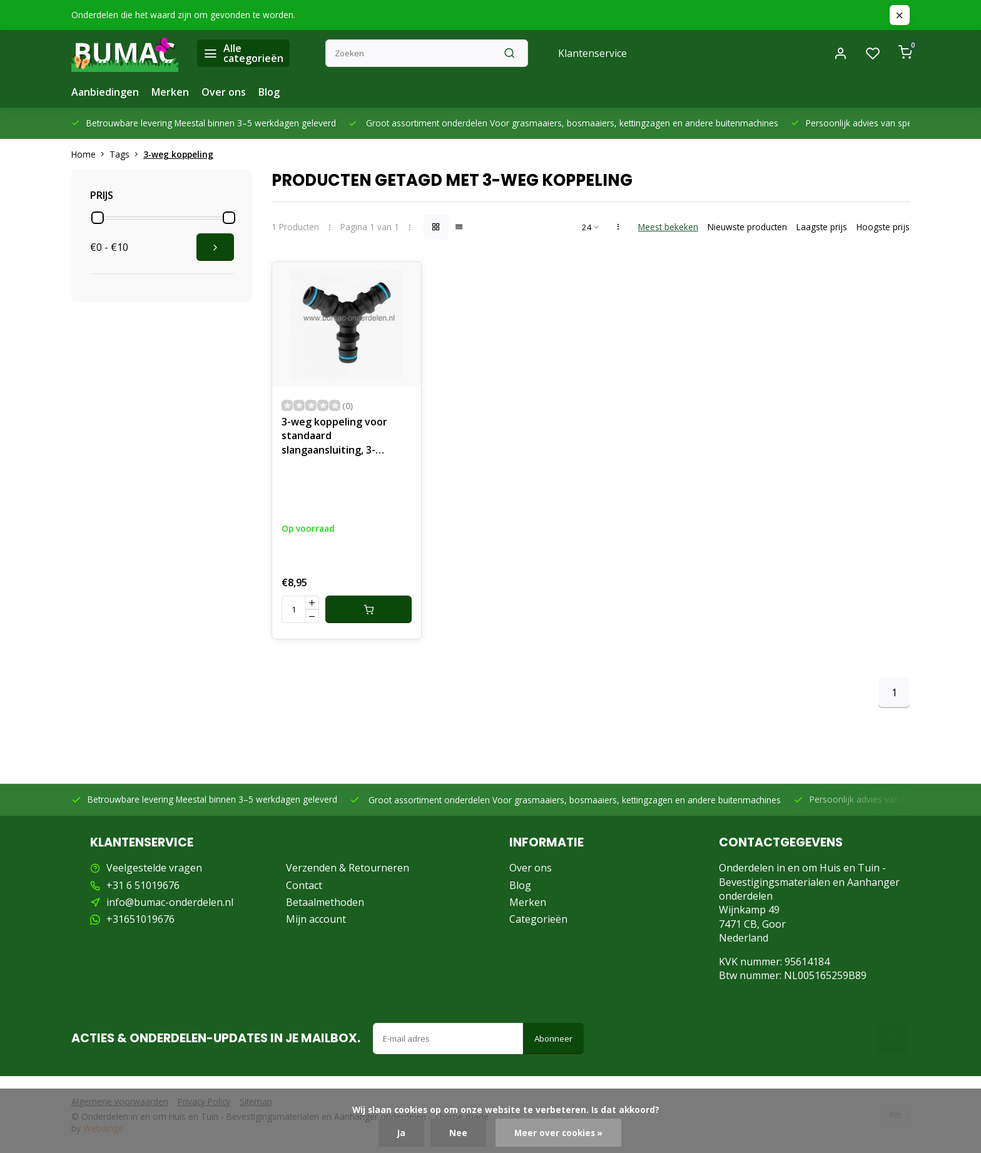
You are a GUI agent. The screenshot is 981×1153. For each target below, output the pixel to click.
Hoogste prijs (883, 227)
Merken (170, 92)
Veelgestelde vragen (154, 868)
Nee (458, 1133)
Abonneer (553, 1038)
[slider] (97, 217)
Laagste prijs (821, 227)
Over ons (223, 92)
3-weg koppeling (178, 154)
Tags (126, 154)
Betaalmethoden (325, 902)
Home (90, 154)
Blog (269, 92)
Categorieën (538, 919)
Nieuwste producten (747, 227)
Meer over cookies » (558, 1133)
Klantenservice (592, 53)
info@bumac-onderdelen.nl (169, 902)
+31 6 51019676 (143, 885)
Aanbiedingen (105, 92)
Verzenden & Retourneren (347, 868)
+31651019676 (140, 919)
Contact (304, 885)
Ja (401, 1133)
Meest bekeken (668, 227)
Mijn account (316, 919)
